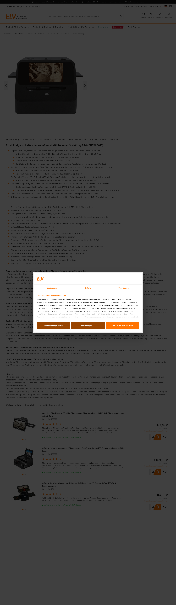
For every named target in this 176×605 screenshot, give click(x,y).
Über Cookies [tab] (123, 288)
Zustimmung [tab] (52, 288)
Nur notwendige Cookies (53, 325)
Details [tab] (88, 288)
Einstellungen (88, 325)
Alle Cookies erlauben (122, 325)
